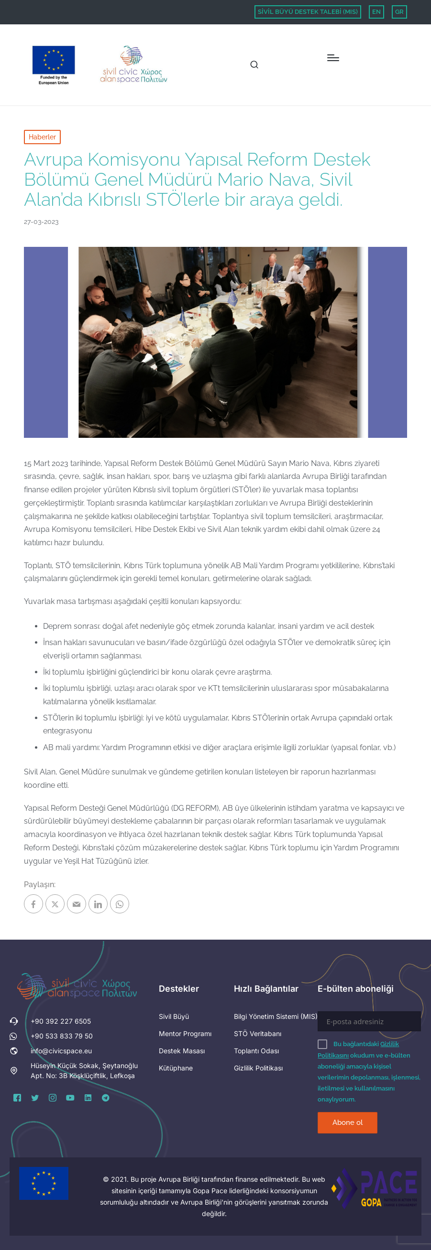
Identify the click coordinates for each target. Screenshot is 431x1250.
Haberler (42, 137)
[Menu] (333, 57)
